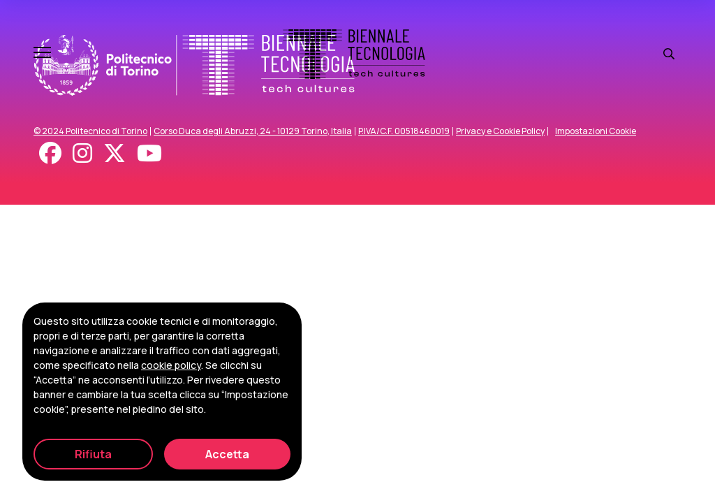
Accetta (227, 454)
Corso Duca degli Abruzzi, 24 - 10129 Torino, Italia (253, 131)
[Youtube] (149, 153)
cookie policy (171, 365)
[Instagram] (82, 153)
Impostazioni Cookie (595, 131)
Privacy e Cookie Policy (500, 131)
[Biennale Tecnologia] (354, 54)
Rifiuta (93, 454)
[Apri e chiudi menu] (42, 53)
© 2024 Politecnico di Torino (90, 131)
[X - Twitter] (114, 153)
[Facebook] (50, 153)
